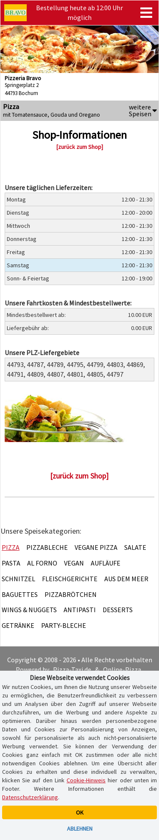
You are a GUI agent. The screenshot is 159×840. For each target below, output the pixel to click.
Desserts (118, 609)
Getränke (18, 625)
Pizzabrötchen (71, 594)
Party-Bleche (63, 625)
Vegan (74, 563)
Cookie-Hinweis (86, 780)
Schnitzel (18, 578)
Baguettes (20, 594)
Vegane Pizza (96, 547)
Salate (135, 547)
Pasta (11, 563)
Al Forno (42, 563)
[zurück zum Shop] (79, 147)
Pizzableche (47, 547)
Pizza (11, 547)
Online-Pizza (122, 669)
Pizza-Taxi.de (72, 669)
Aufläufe (105, 563)
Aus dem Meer (126, 578)
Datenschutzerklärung (30, 797)
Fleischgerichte (70, 578)
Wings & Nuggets (29, 609)
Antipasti (80, 609)
